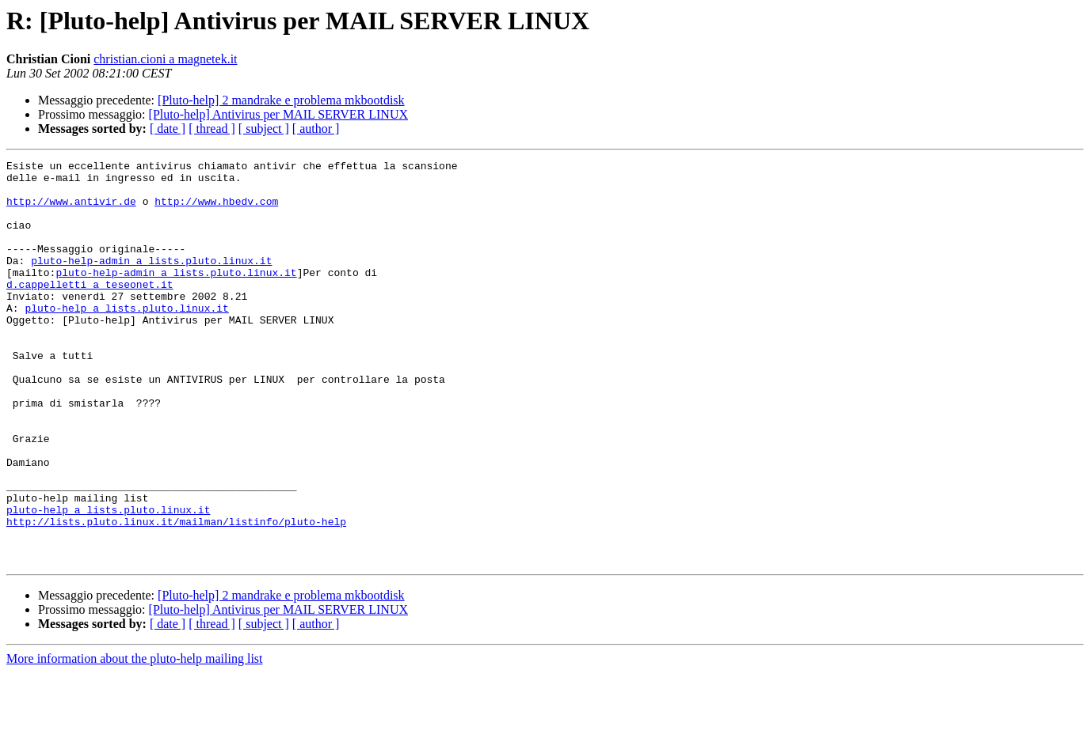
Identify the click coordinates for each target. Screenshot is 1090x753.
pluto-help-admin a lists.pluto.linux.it (151, 281)
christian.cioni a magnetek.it (165, 59)
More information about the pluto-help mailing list (134, 739)
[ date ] (167, 128)
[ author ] (316, 128)
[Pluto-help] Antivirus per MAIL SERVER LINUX (278, 114)
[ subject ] (263, 128)
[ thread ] (212, 128)
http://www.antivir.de (71, 210)
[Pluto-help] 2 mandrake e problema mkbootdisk (281, 100)
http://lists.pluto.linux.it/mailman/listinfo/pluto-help (176, 595)
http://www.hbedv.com (216, 210)
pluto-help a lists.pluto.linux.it (126, 338)
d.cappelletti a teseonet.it (89, 310)
